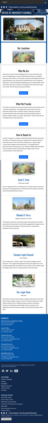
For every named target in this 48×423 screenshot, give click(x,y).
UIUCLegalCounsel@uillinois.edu (10, 339)
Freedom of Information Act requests (12, 404)
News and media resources (8, 408)
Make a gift (4, 406)
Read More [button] (23, 93)
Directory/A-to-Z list (7, 399)
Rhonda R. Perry (23, 215)
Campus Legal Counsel (24, 255)
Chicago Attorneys (7, 344)
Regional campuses (6, 386)
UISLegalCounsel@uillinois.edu (9, 357)
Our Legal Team (23, 292)
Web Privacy (38, 415)
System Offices (5, 410)
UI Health (3, 390)
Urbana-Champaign (6, 379)
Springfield (4, 383)
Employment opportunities (8, 402)
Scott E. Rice (23, 180)
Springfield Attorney (7, 353)
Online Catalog (5, 388)
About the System (6, 397)
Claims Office (5, 328)
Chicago (3, 381)
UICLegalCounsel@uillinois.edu (10, 348)
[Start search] (45, 3)
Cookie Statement (6, 417)
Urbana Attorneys (6, 335)
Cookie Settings (6, 419)
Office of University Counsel (17, 13)
